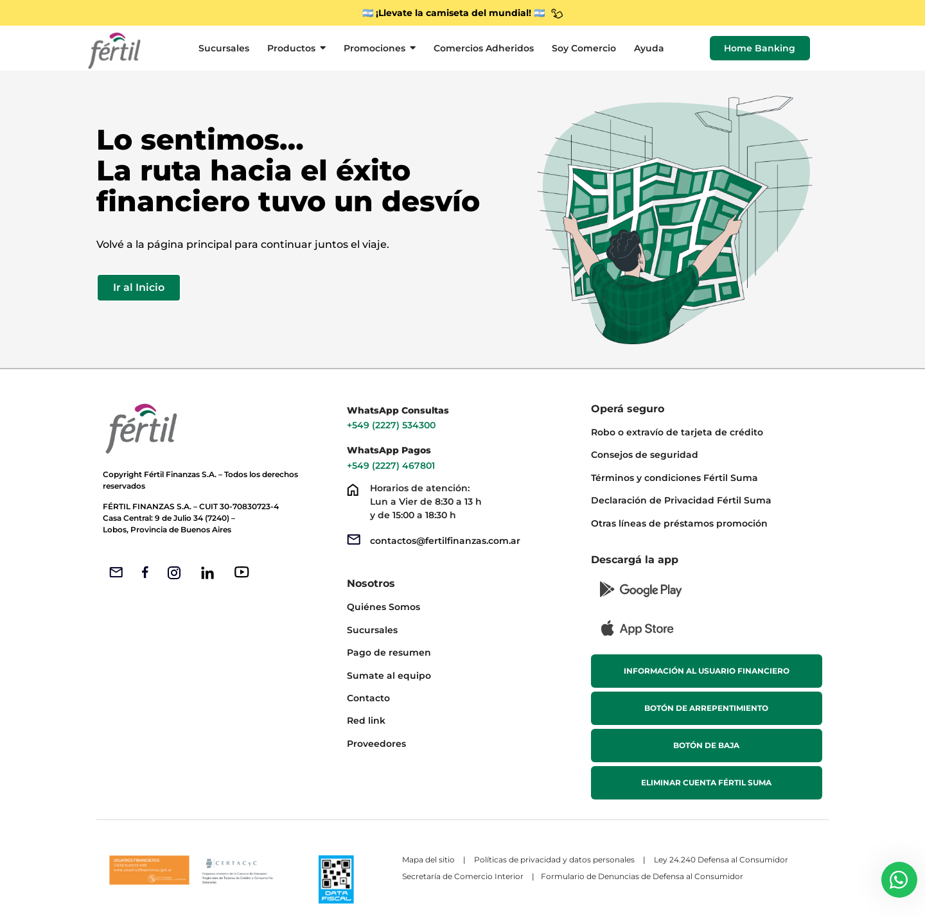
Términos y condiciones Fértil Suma (674, 478)
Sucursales (372, 630)
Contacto (368, 698)
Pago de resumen (389, 652)
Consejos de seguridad (644, 454)
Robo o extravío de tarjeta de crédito (677, 432)
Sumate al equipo (389, 675)
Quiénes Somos (383, 607)
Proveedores (376, 743)
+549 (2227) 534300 (391, 425)
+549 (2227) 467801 (392, 465)
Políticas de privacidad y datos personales (554, 859)
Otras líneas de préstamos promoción (679, 523)
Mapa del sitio (428, 859)
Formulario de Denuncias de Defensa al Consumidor (643, 876)
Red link (366, 720)
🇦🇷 (539, 13)
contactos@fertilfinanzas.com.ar (445, 540)
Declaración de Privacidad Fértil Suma (681, 500)
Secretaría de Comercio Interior (463, 876)
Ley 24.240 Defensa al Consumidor (721, 859)
